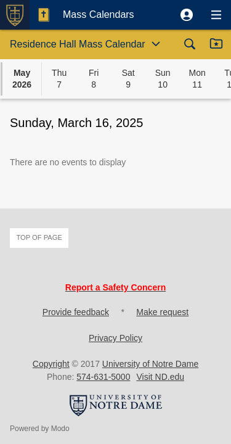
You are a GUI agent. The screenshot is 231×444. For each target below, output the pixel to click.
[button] (186, 15)
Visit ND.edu (160, 377)
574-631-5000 (103, 377)
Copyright (51, 364)
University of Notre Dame (150, 364)
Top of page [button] (39, 237)
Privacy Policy (115, 338)
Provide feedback (76, 312)
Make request (162, 312)
